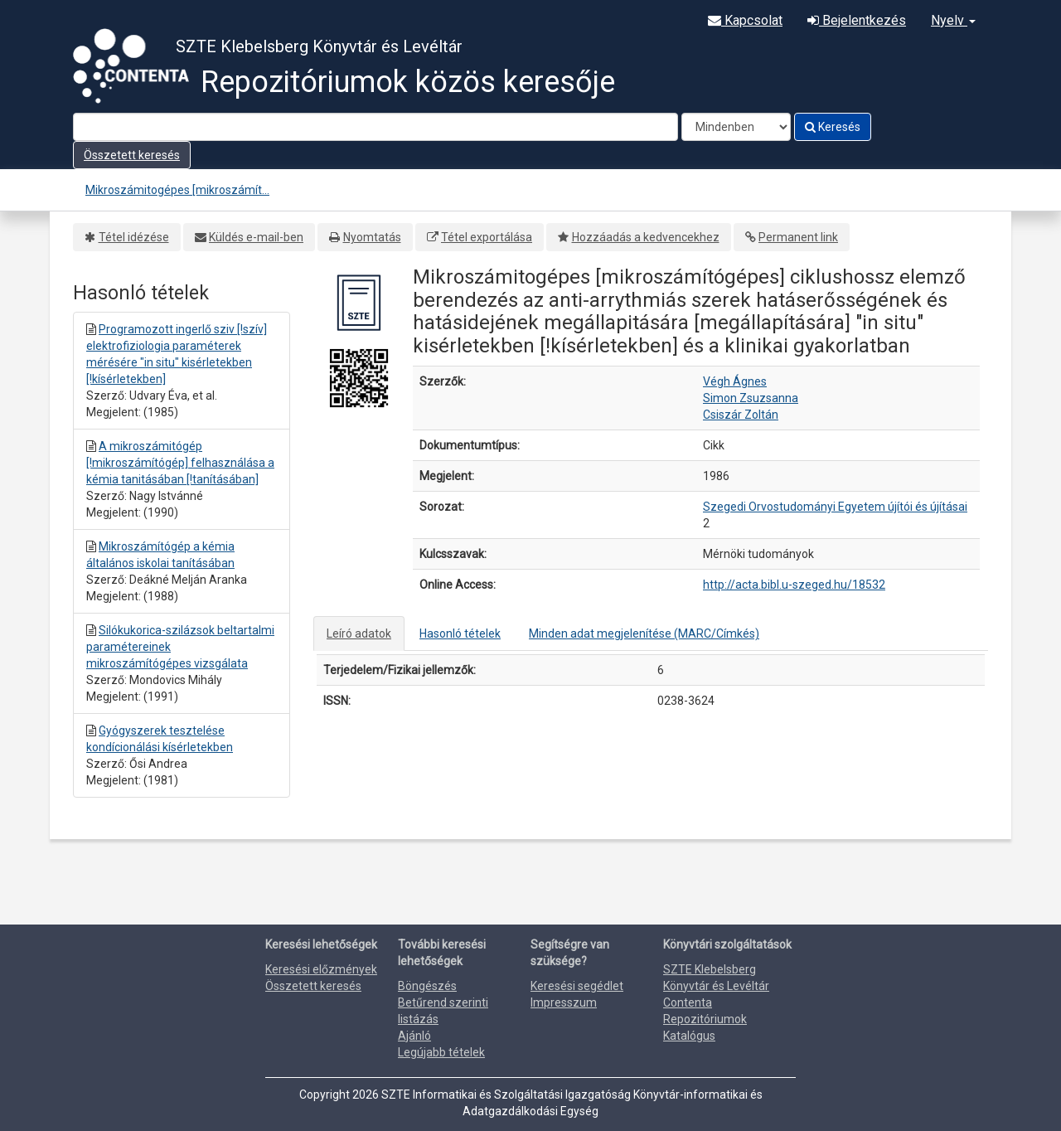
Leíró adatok (359, 633)
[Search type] (736, 127)
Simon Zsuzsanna (750, 398)
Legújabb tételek (441, 1052)
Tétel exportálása (486, 237)
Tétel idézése (134, 237)
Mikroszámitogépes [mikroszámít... (177, 190)
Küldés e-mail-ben (256, 237)
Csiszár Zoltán (740, 414)
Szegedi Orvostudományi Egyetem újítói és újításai (835, 506)
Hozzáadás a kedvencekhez (645, 237)
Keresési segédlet (576, 986)
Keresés (832, 126)
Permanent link (798, 237)
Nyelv (953, 20)
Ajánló (414, 1035)
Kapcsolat (745, 20)
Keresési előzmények (321, 969)
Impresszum (563, 1002)
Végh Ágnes (735, 381)
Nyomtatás (372, 237)
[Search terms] (375, 127)
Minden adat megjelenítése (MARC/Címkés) (644, 633)
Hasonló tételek (460, 633)
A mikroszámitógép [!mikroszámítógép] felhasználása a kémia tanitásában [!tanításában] (180, 462)
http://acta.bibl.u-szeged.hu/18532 (794, 584)
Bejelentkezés (856, 20)
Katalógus (689, 1035)
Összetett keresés (132, 155)
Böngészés (427, 986)
